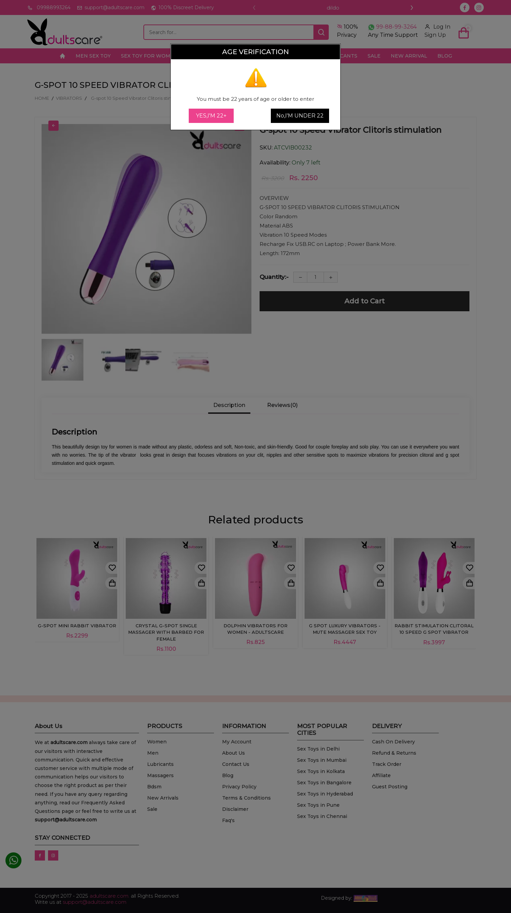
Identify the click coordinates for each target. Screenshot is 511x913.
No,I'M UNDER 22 (300, 115)
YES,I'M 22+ (211, 115)
